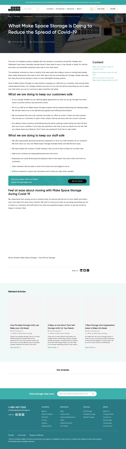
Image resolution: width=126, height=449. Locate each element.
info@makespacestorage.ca (19, 410)
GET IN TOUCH (77, 181)
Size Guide (64, 426)
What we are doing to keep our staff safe (105, 74)
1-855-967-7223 (17, 407)
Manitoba (45, 417)
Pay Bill (112, 9)
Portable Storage (89, 414)
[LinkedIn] (20, 414)
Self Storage (87, 411)
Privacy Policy (107, 426)
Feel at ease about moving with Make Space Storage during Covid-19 (105, 79)
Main (9, 16)
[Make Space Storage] (14, 9)
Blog (61, 411)
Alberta (44, 411)
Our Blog (17, 16)
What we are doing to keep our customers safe (103, 68)
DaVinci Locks (65, 414)
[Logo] (39, 380)
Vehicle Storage (88, 417)
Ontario (44, 420)
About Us (106, 411)
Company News (28, 16)
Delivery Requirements (67, 417)
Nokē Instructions (66, 423)
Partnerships (107, 423)
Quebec (44, 423)
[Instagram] (23, 414)
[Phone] (92, 9)
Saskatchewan (47, 426)
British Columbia (47, 414)
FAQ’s (62, 420)
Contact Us (107, 417)
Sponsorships (107, 420)
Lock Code (101, 9)
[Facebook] (17, 414)
